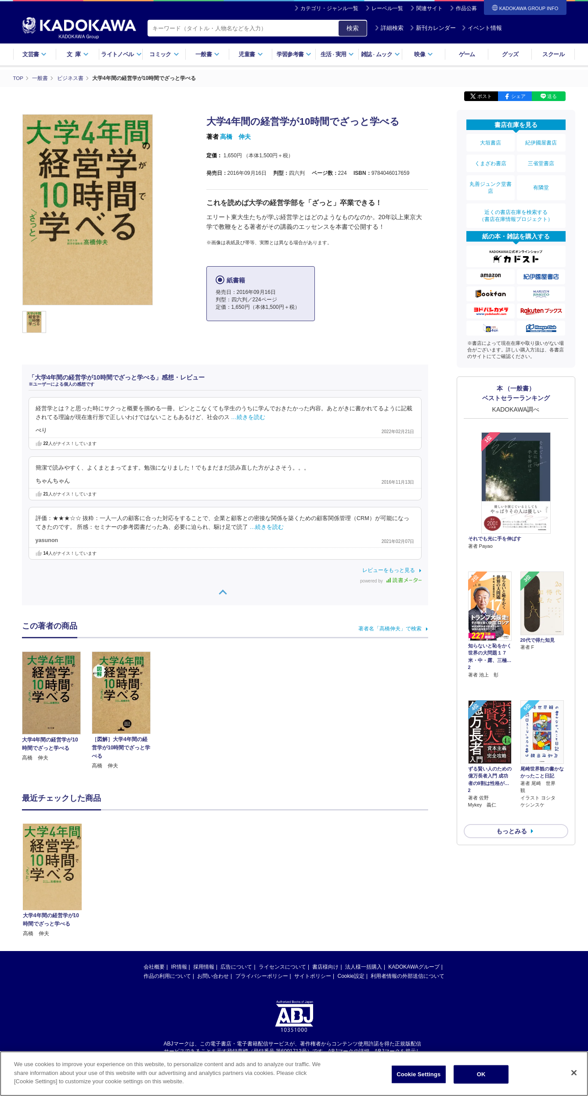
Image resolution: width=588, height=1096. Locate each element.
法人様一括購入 (363, 966)
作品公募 (466, 8)
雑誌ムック (380, 54)
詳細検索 (389, 28)
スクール (553, 54)
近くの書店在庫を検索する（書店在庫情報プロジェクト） (516, 206)
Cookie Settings (418, 1075)
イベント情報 (482, 28)
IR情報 (179, 966)
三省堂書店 (541, 159)
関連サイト (429, 8)
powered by (390, 580)
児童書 (250, 54)
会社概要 (154, 966)
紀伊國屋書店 (541, 141)
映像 (423, 54)
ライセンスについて (282, 966)
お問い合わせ (213, 976)
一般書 (207, 54)
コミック (164, 54)
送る (552, 95)
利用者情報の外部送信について (407, 976)
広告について (236, 966)
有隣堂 (541, 181)
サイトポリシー (312, 976)
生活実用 (337, 54)
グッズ (510, 54)
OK (481, 1075)
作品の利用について (167, 976)
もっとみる (511, 773)
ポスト (484, 95)
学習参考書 (294, 54)
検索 (352, 28)
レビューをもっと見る (388, 570)
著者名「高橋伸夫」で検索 (390, 628)
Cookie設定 (351, 976)
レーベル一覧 (387, 8)
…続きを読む (248, 417)
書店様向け (325, 966)
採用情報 (203, 966)
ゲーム (467, 54)
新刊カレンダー (433, 28)
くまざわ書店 (490, 159)
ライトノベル (121, 54)
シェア (518, 95)
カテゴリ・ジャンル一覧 (329, 8)
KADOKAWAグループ (413, 966)
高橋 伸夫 (235, 136)
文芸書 (34, 54)
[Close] (574, 1074)
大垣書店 (490, 141)
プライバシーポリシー (261, 976)
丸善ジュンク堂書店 (490, 181)
